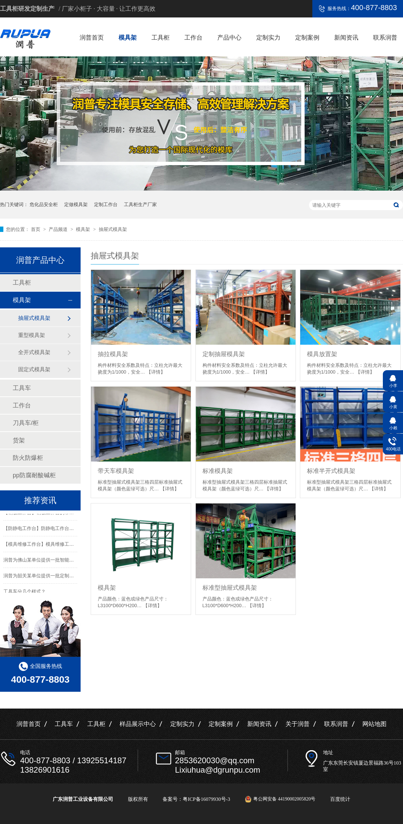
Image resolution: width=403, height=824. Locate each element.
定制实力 (268, 37)
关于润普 (297, 724)
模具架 (128, 37)
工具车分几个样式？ (24, 592)
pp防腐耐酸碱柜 (34, 475)
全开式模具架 (34, 352)
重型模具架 (31, 335)
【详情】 (155, 372)
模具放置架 (322, 354)
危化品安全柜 (44, 204)
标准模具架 (218, 471)
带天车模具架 (116, 471)
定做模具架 (76, 204)
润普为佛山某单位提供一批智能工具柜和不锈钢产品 (57, 561)
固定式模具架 (34, 369)
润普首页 (92, 37)
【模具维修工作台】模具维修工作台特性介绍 (50, 545)
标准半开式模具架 (331, 471)
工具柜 (160, 37)
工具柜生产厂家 (140, 204)
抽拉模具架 (113, 354)
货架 (19, 440)
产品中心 (229, 37)
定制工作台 (106, 204)
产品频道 (59, 229)
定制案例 (307, 37)
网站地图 (374, 724)
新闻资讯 (346, 37)
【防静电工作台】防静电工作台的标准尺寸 (48, 529)
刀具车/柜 (26, 423)
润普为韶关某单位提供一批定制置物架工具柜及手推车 (59, 576)
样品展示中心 (138, 724)
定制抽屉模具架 (224, 354)
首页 (36, 229)
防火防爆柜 (28, 457)
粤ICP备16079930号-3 (206, 799)
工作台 (193, 37)
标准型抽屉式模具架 (230, 587)
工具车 (22, 388)
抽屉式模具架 (113, 229)
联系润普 (385, 37)
